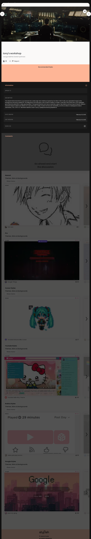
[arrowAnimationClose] (2, 14)
